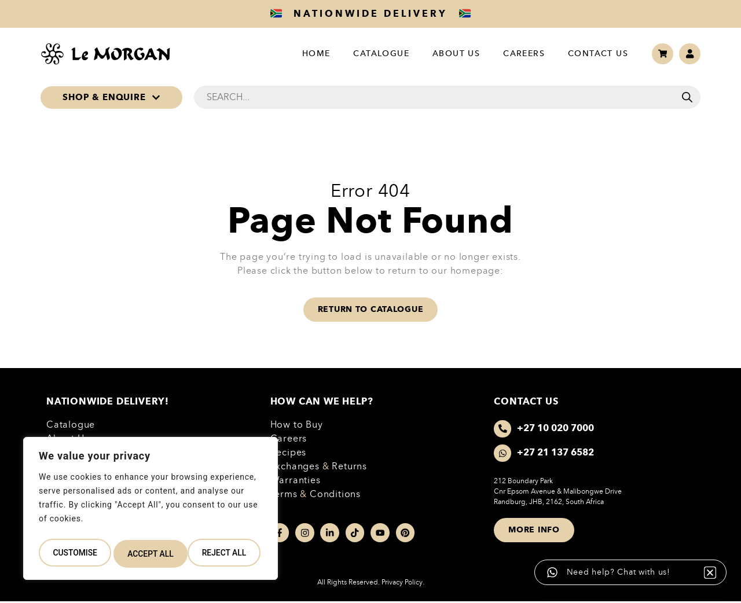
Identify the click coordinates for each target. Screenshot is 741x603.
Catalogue (376, 53)
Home (310, 53)
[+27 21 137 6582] (503, 453)
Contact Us (592, 53)
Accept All (226, 554)
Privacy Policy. (402, 583)
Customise (74, 554)
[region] (150, 511)
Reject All (150, 554)
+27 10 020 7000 (556, 428)
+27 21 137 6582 (556, 453)
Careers (518, 53)
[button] (689, 555)
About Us (450, 53)
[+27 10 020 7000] (503, 429)
